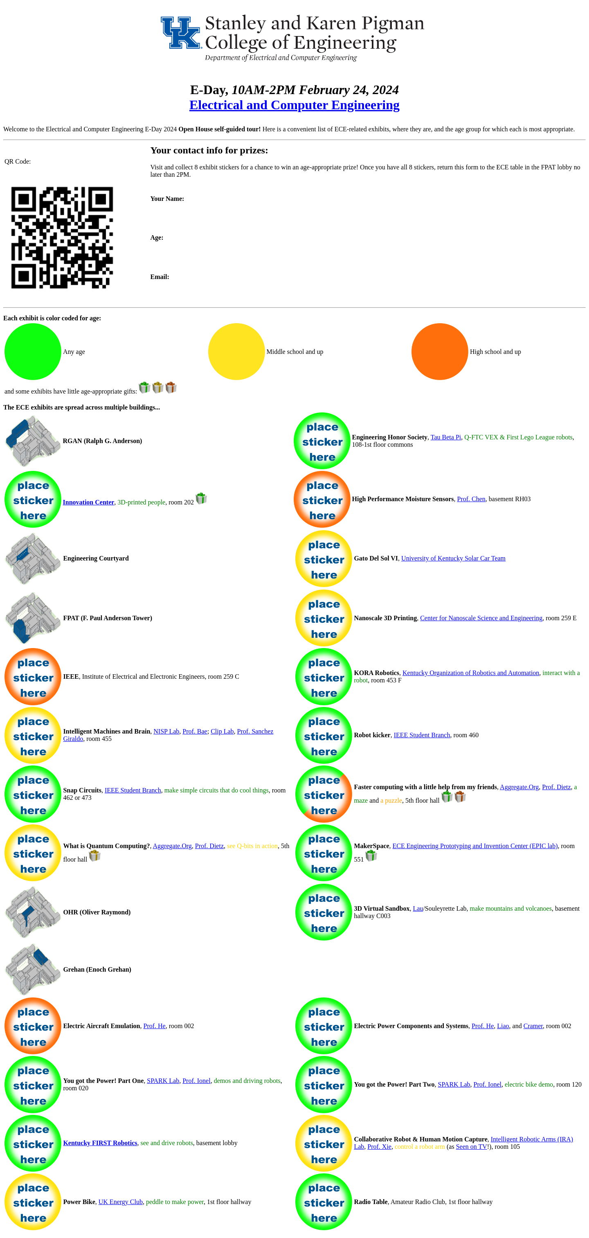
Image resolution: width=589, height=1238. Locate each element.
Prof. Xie (379, 1146)
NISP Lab (166, 731)
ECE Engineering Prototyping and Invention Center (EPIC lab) (475, 845)
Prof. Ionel (196, 1080)
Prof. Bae (194, 731)
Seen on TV (471, 1146)
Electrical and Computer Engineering (294, 104)
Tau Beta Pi (446, 437)
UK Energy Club (121, 1201)
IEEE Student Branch (422, 735)
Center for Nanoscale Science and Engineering (481, 617)
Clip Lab (222, 731)
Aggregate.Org (519, 786)
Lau (418, 908)
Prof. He (155, 1025)
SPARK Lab (163, 1080)
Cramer (533, 1025)
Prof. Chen (471, 498)
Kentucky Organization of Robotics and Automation (470, 672)
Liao (503, 1025)
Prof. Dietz (556, 786)
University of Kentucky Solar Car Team (453, 558)
